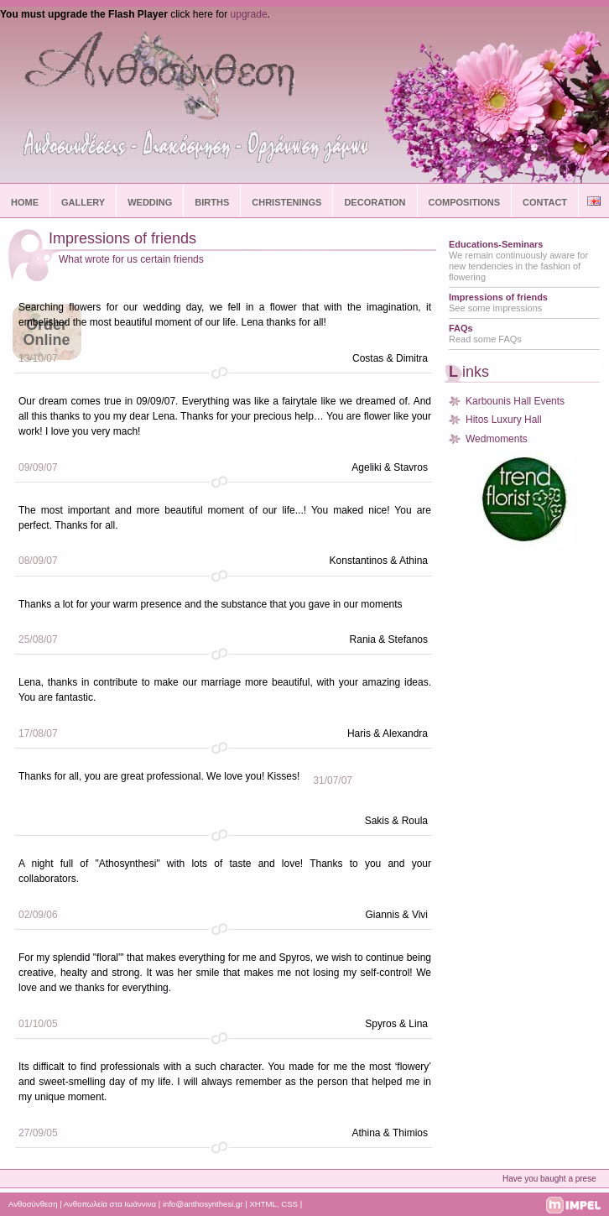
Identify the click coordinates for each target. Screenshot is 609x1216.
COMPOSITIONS (465, 202)
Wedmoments (497, 439)
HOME (25, 202)
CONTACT (545, 202)
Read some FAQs (485, 333)
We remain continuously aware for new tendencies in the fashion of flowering (518, 260)
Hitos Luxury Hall (504, 419)
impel (573, 1205)
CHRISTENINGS (286, 202)
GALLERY (83, 202)
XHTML (263, 1203)
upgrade (249, 14)
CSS (289, 1203)
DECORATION (374, 202)
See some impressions (498, 302)
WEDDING (150, 202)
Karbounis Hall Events (515, 401)
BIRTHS (212, 202)
